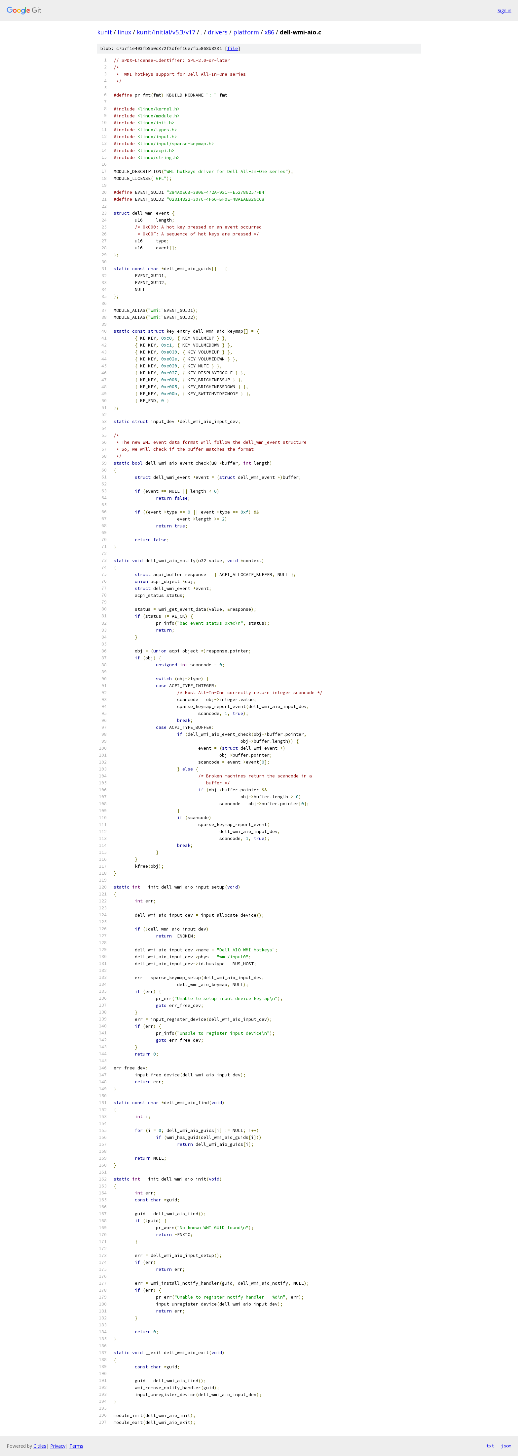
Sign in (504, 10)
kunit (104, 32)
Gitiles (39, 1446)
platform (246, 32)
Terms (76, 1446)
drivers (218, 32)
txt (490, 1446)
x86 (269, 32)
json (506, 1446)
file (232, 48)
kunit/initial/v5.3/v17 (166, 32)
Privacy (57, 1446)
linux (124, 32)
